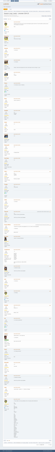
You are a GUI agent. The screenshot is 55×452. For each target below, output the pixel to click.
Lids (29, 11)
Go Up (5, 440)
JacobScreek (7, 249)
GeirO (5, 349)
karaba (5, 375)
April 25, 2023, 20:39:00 (17, 362)
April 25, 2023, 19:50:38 (17, 236)
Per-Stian (6, 236)
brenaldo (6, 305)
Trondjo (6, 184)
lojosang (24, 11)
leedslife (6, 110)
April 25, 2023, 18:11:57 (17, 184)
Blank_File (6, 36)
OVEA (5, 199)
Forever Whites (7, 224)
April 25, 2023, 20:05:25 (17, 249)
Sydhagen (6, 60)
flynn (5, 21)
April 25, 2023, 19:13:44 (17, 211)
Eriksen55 (6, 362)
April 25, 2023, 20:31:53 (17, 333)
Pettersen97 (6, 145)
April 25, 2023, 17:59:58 (17, 171)
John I (5, 171)
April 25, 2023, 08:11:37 (17, 48)
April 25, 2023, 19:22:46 (17, 224)
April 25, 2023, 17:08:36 (17, 158)
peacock (6, 134)
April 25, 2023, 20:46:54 (17, 387)
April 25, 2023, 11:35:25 (17, 122)
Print (50, 440)
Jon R (22, 11)
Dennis (31, 11)
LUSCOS (6, 4)
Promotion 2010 (35, 11)
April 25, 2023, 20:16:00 (17, 279)
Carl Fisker (6, 158)
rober (5, 387)
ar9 (5, 266)
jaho (5, 279)
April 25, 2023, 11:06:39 (17, 110)
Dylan (5, 98)
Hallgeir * (27, 11)
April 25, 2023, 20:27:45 (17, 318)
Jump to (37, 444)
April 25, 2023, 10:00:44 (17, 98)
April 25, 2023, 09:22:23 (17, 72)
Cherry (5, 83)
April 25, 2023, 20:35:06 (17, 349)
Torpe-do (6, 211)
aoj (5, 318)
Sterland (6, 48)
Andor (5, 122)
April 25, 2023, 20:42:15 (17, 375)
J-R (5, 72)
